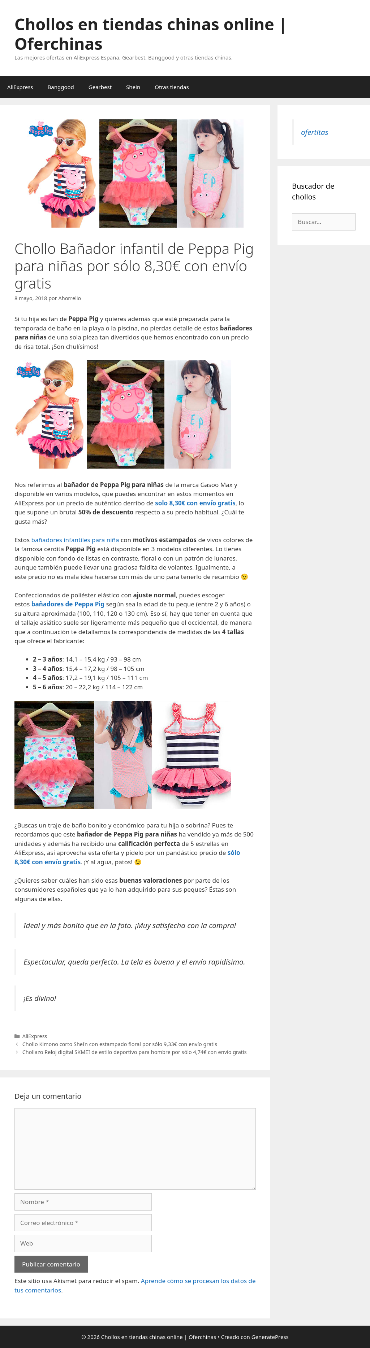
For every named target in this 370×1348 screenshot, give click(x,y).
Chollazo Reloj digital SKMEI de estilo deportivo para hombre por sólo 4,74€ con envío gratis (134, 1052)
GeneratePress (270, 1336)
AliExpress (20, 87)
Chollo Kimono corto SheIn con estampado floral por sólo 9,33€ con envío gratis (119, 1044)
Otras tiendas (172, 87)
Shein (133, 87)
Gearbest (100, 87)
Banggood (61, 87)
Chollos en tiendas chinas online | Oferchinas (150, 33)
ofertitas (314, 132)
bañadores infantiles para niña (75, 540)
